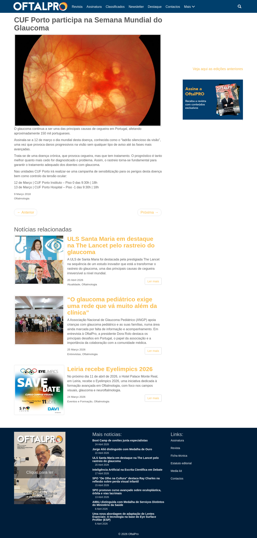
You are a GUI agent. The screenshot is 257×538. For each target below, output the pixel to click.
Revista (77, 6)
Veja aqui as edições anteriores (218, 69)
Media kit (176, 470)
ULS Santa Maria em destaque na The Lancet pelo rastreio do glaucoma (111, 245)
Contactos (173, 6)
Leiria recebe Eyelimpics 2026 (110, 369)
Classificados (115, 6)
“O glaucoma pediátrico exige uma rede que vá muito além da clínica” (112, 306)
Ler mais (153, 281)
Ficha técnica (179, 455)
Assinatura (94, 6)
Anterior (25, 212)
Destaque (155, 6)
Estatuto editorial (181, 463)
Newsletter (136, 6)
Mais (189, 6)
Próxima (149, 212)
